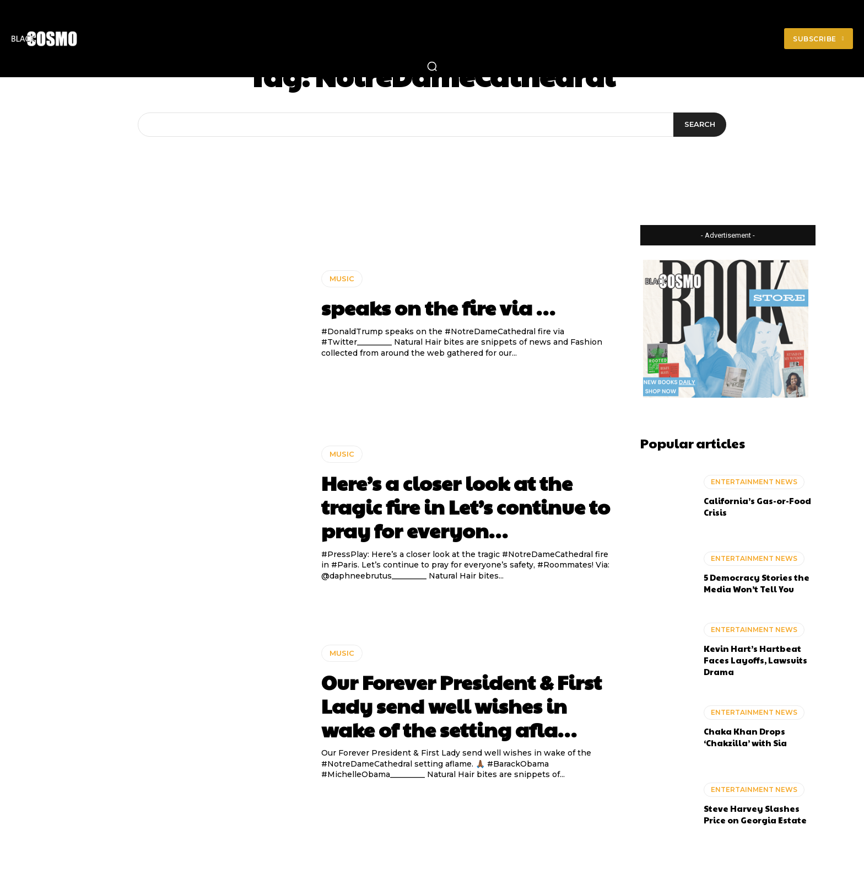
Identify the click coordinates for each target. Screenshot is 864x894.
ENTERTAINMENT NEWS (754, 482)
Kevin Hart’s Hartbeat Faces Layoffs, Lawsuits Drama (755, 660)
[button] (432, 66)
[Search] (699, 125)
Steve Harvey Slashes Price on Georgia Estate (755, 814)
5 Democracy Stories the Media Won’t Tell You (756, 583)
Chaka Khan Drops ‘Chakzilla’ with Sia (745, 736)
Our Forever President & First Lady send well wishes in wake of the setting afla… (461, 705)
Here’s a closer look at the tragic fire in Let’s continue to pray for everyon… (465, 506)
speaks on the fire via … (438, 307)
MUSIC (342, 278)
